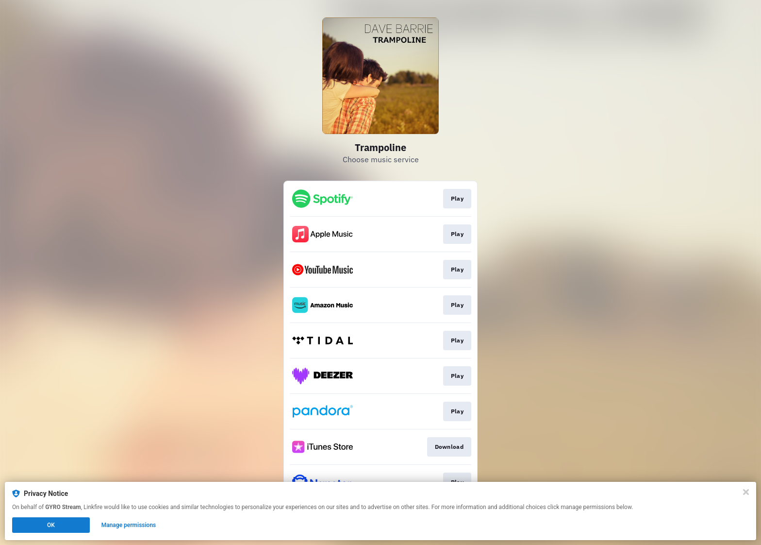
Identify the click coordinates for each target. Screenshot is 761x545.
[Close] (746, 492)
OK (51, 525)
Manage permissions (128, 525)
